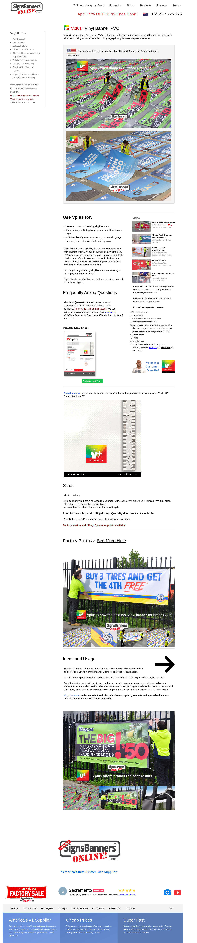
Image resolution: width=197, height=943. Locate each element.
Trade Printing (115, 908)
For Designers (47, 908)
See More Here (111, 540)
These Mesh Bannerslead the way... (162, 236)
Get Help (62, 908)
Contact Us (130, 908)
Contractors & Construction (158, 249)
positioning (110, 312)
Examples (115, 5)
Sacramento (86, 890)
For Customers (31, 908)
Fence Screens (159, 260)
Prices (131, 5)
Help (177, 5)
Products (145, 5)
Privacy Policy (98, 908)
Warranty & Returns (80, 908)
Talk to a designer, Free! (88, 5)
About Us (15, 908)
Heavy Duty (153, 348)
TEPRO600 (165, 348)
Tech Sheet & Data (92, 381)
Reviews (162, 5)
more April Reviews (128, 895)
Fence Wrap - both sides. (164, 222)
